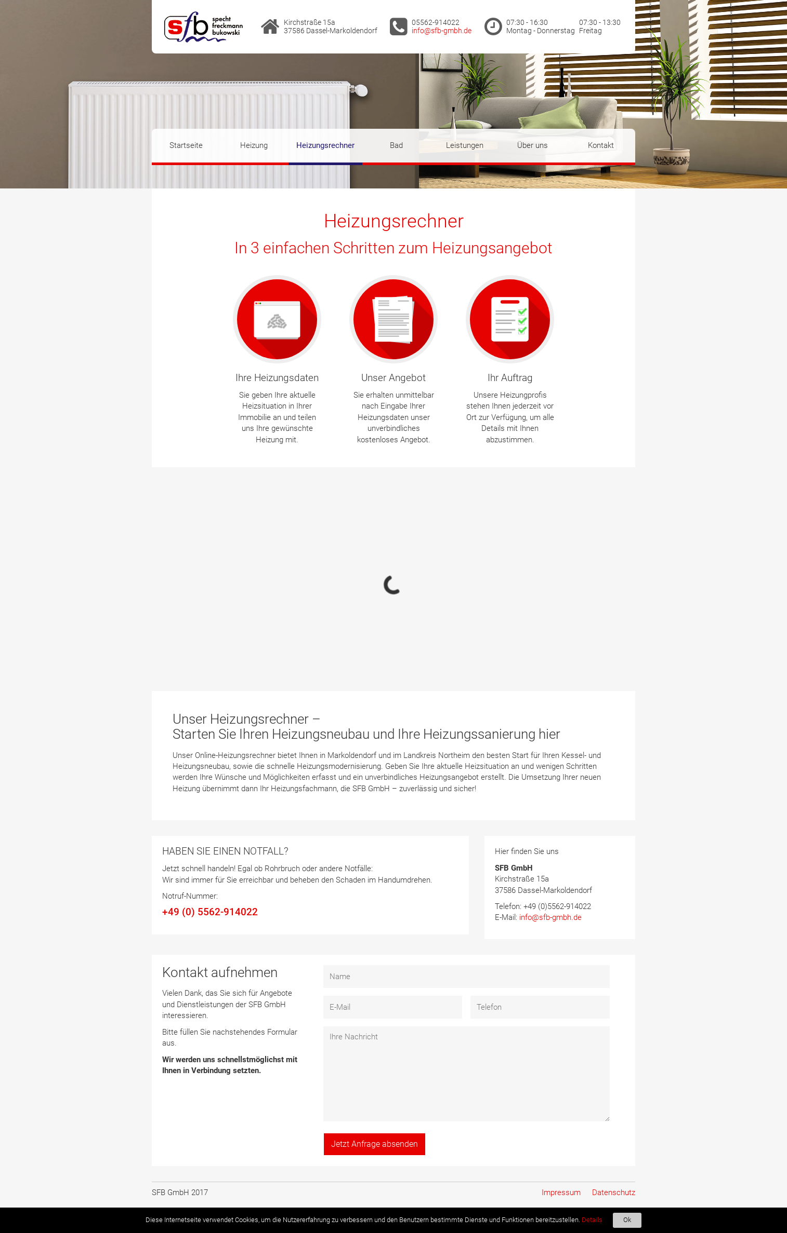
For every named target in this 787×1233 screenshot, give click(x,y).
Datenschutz (613, 1192)
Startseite (186, 145)
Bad (396, 145)
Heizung (254, 145)
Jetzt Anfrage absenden (374, 1144)
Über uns (532, 145)
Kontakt (601, 145)
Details (592, 1220)
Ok (627, 1220)
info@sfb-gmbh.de (441, 30)
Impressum (561, 1192)
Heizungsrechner (325, 145)
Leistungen (464, 145)
